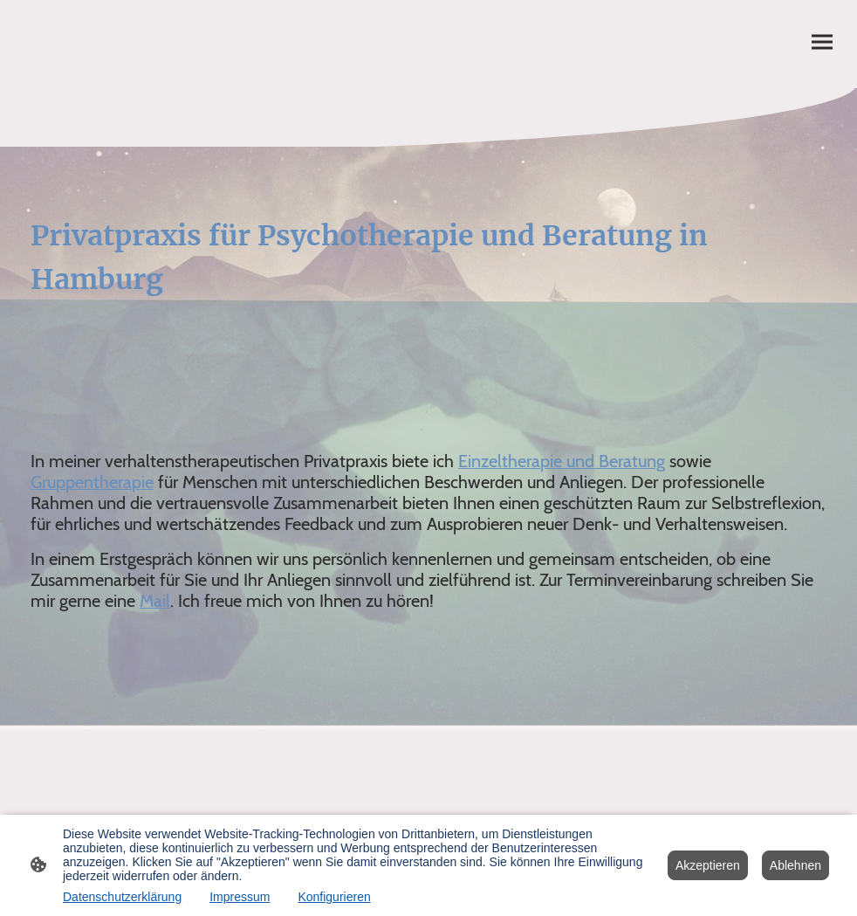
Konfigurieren (334, 897)
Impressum (239, 897)
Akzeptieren (707, 865)
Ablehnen (795, 865)
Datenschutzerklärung (122, 897)
